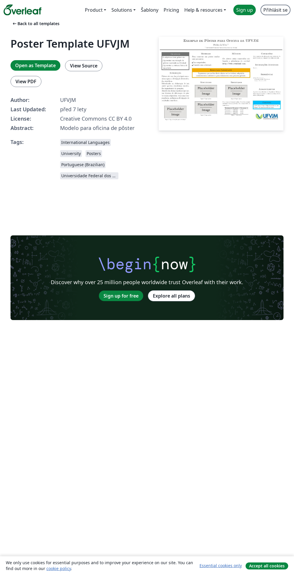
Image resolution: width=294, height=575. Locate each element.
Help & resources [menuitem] (203, 10)
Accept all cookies (267, 566)
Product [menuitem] (94, 10)
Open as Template (35, 65)
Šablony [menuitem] (149, 10)
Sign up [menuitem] (244, 10)
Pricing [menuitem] (171, 10)
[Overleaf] (22, 10)
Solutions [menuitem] (121, 10)
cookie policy (58, 568)
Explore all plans (171, 296)
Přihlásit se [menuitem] (275, 10)
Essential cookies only (221, 565)
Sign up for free (121, 296)
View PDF (25, 81)
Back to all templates (36, 23)
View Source (83, 65)
